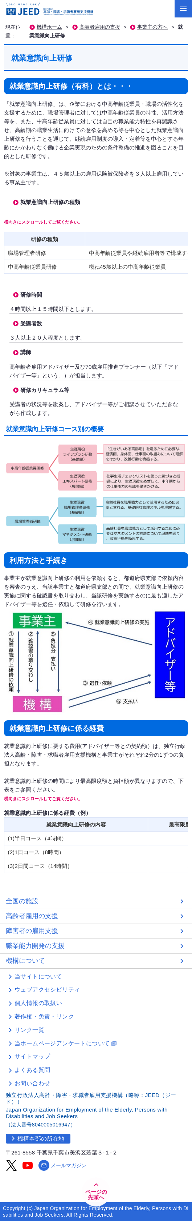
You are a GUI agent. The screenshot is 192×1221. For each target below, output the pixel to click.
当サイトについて (38, 976)
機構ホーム (49, 27)
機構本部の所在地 (37, 1138)
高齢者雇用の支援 (99, 27)
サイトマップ (32, 1056)
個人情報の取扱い (38, 1003)
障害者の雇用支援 (32, 930)
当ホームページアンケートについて (66, 1043)
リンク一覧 (29, 1030)
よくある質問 (32, 1070)
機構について (25, 960)
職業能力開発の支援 (35, 945)
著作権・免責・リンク (44, 1016)
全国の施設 (22, 901)
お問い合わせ (32, 1083)
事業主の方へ (152, 27)
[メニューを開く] (183, 8)
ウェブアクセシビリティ (47, 989)
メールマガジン (62, 1165)
